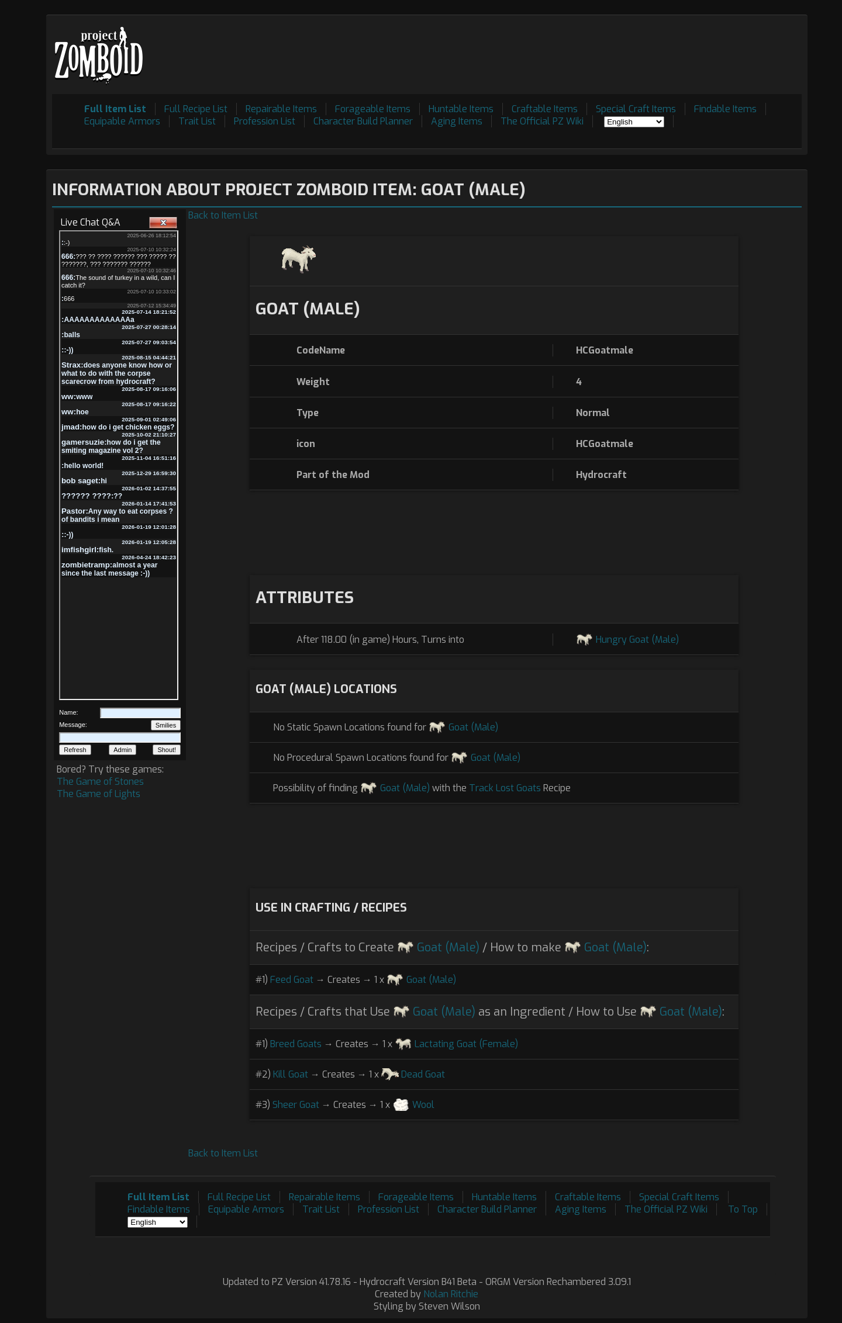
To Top (743, 1209)
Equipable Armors (122, 121)
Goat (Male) (473, 727)
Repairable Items (281, 109)
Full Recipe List (195, 109)
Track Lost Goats (505, 788)
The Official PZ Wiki (542, 121)
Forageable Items (372, 109)
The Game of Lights (98, 794)
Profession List (264, 121)
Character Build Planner (363, 121)
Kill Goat (290, 1074)
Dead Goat (423, 1074)
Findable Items (725, 109)
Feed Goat (291, 980)
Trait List (197, 121)
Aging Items (456, 121)
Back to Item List (223, 215)
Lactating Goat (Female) (466, 1044)
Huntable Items (461, 109)
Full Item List (115, 109)
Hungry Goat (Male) (637, 639)
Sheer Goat (295, 1105)
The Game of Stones (100, 781)
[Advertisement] (589, 47)
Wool (423, 1105)
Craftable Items (545, 109)
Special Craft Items (636, 109)
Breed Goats (296, 1044)
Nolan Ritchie (450, 1294)
